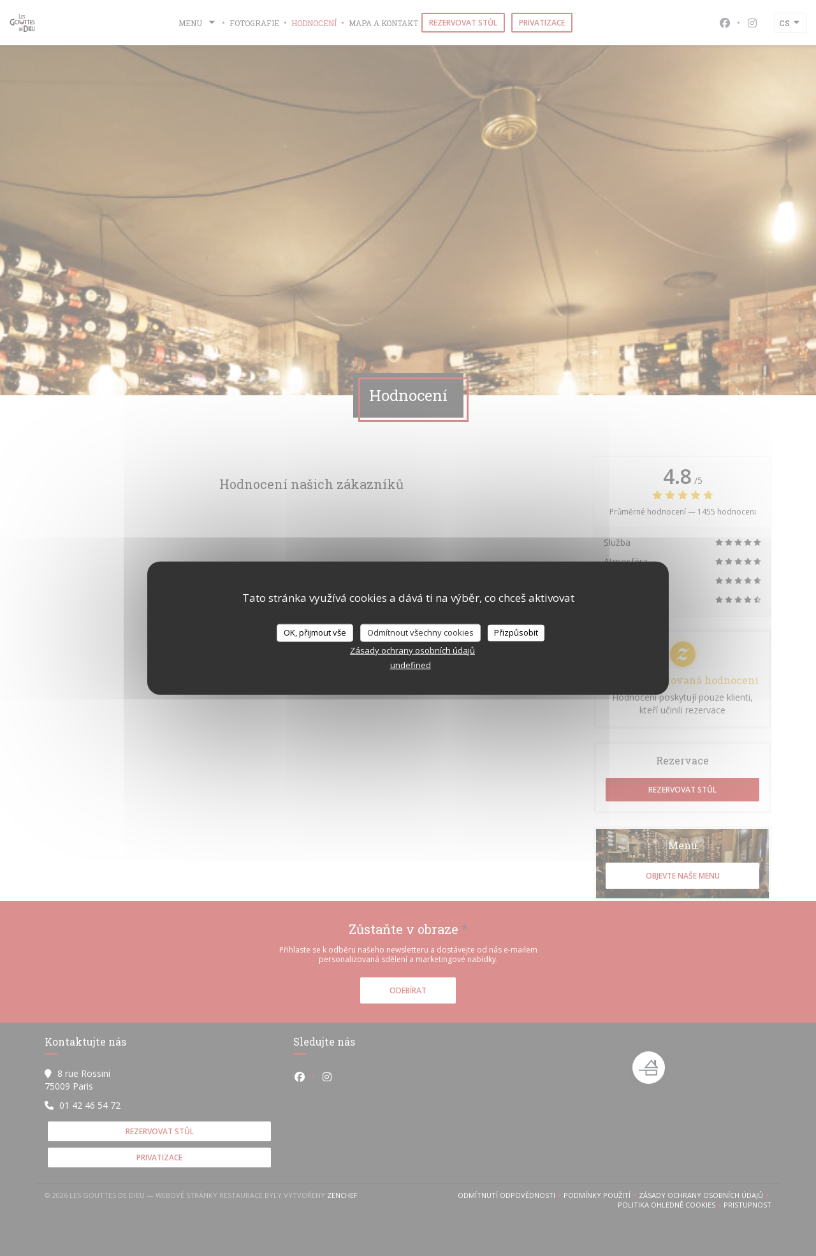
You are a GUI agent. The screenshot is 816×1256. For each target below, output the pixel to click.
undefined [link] (410, 664)
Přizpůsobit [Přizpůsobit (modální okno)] (516, 632)
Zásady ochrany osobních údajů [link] (412, 649)
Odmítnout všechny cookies (420, 632)
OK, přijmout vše (315, 632)
